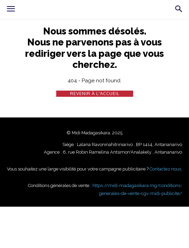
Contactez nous (165, 169)
